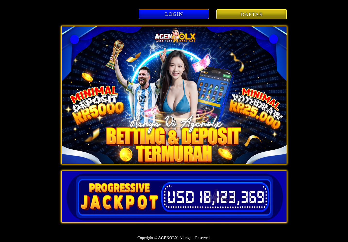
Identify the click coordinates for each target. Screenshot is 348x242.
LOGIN (174, 14)
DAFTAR (251, 14)
